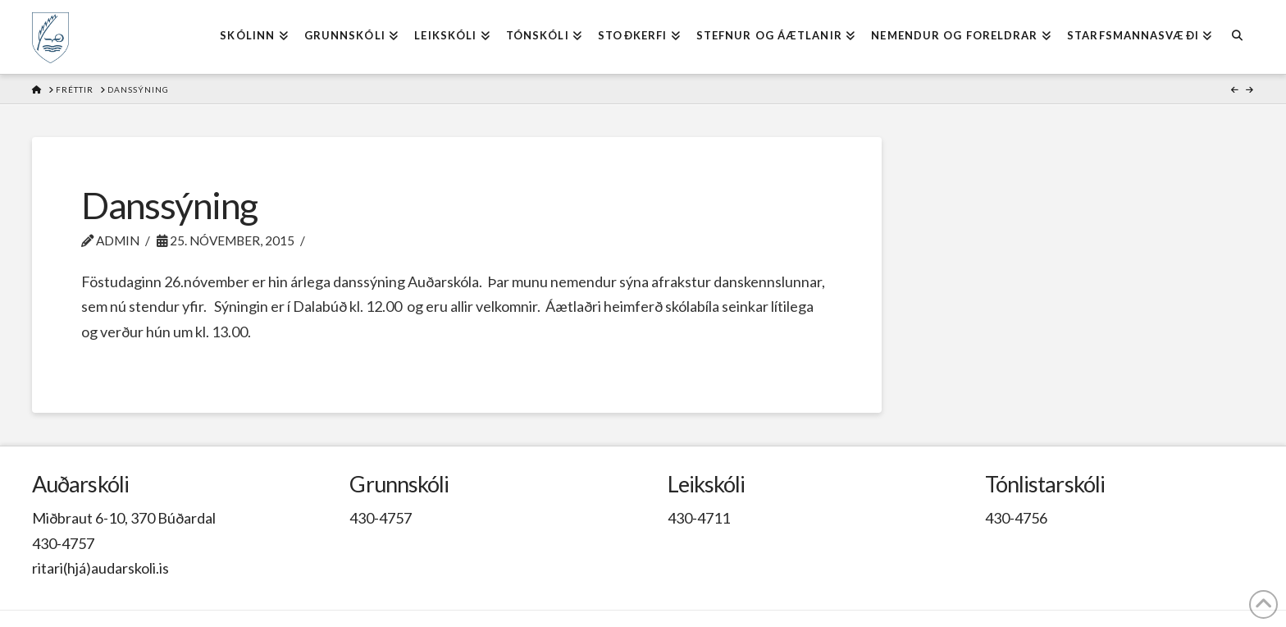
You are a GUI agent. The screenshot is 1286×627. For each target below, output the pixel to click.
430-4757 (63, 543)
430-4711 (699, 518)
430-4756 (1016, 518)
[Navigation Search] (1236, 37)
